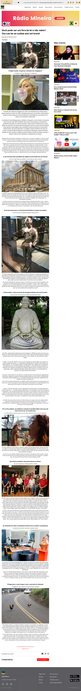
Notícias (35, 7)
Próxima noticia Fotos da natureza (25, 646)
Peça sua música (58, 7)
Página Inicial (27, 7)
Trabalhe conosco (68, 7)
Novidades (4, 39)
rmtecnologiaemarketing (56, 682)
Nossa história (48, 7)
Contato (77, 7)
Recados (41, 7)
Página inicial (25, 648)
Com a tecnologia (74, 687)
